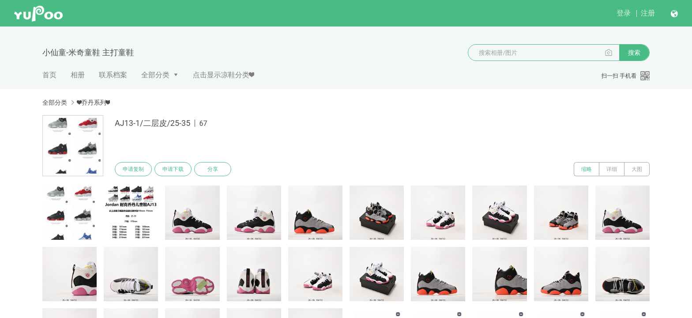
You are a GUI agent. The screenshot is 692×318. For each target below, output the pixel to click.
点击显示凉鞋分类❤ (223, 75)
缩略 (586, 169)
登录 (624, 13)
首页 (49, 75)
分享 (212, 169)
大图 (637, 169)
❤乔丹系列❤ (93, 102)
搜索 (634, 52)
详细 (611, 169)
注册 (648, 13)
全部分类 (155, 75)
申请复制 (133, 169)
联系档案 (113, 75)
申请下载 (173, 169)
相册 (78, 75)
